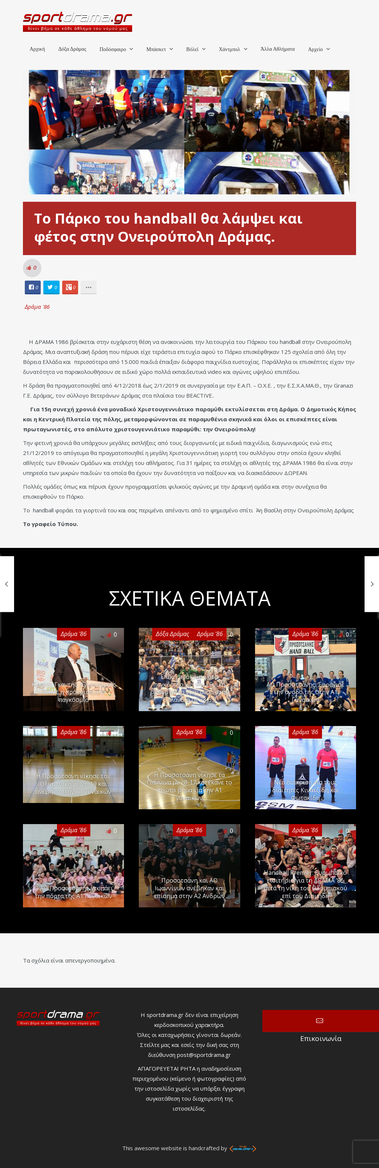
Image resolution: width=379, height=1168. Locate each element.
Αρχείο (315, 49)
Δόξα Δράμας (72, 49)
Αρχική (37, 49)
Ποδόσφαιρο (113, 49)
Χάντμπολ (229, 49)
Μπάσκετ (156, 49)
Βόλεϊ (192, 49)
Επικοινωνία (320, 1021)
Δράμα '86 (37, 306)
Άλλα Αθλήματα (278, 49)
